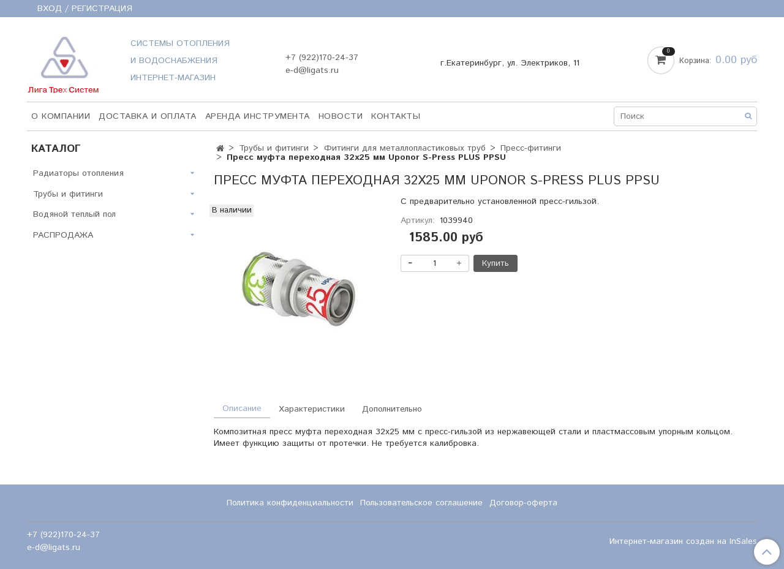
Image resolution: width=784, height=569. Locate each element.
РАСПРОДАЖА (63, 235)
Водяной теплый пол (74, 214)
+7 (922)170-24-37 (321, 57)
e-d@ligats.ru (312, 70)
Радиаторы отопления (78, 173)
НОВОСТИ (340, 116)
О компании (60, 116)
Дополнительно (392, 409)
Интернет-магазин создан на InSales (683, 541)
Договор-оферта (523, 503)
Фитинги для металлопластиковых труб (405, 148)
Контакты (395, 116)
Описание (242, 408)
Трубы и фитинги (274, 148)
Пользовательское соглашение (421, 503)
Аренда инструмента (257, 116)
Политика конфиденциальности (290, 503)
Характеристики (312, 409)
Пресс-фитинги (530, 148)
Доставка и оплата (148, 116)
